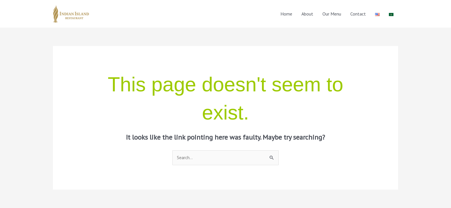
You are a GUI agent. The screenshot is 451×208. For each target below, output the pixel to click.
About (307, 14)
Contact (358, 14)
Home (286, 14)
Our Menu (331, 14)
